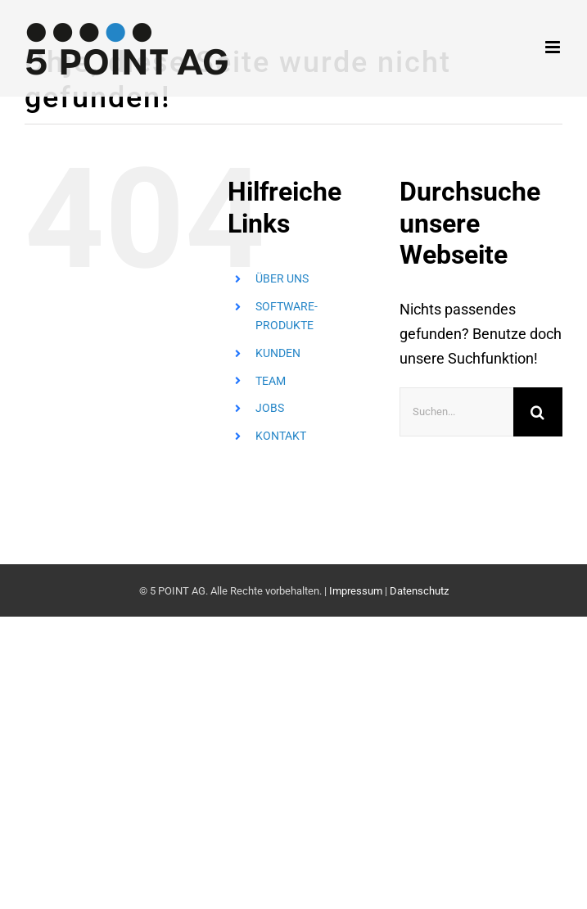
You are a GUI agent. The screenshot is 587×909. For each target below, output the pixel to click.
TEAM (270, 380)
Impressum (355, 591)
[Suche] (537, 411)
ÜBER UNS (282, 278)
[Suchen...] (456, 411)
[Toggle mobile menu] (553, 47)
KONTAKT (280, 435)
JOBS (269, 407)
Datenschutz (419, 591)
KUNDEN (277, 353)
